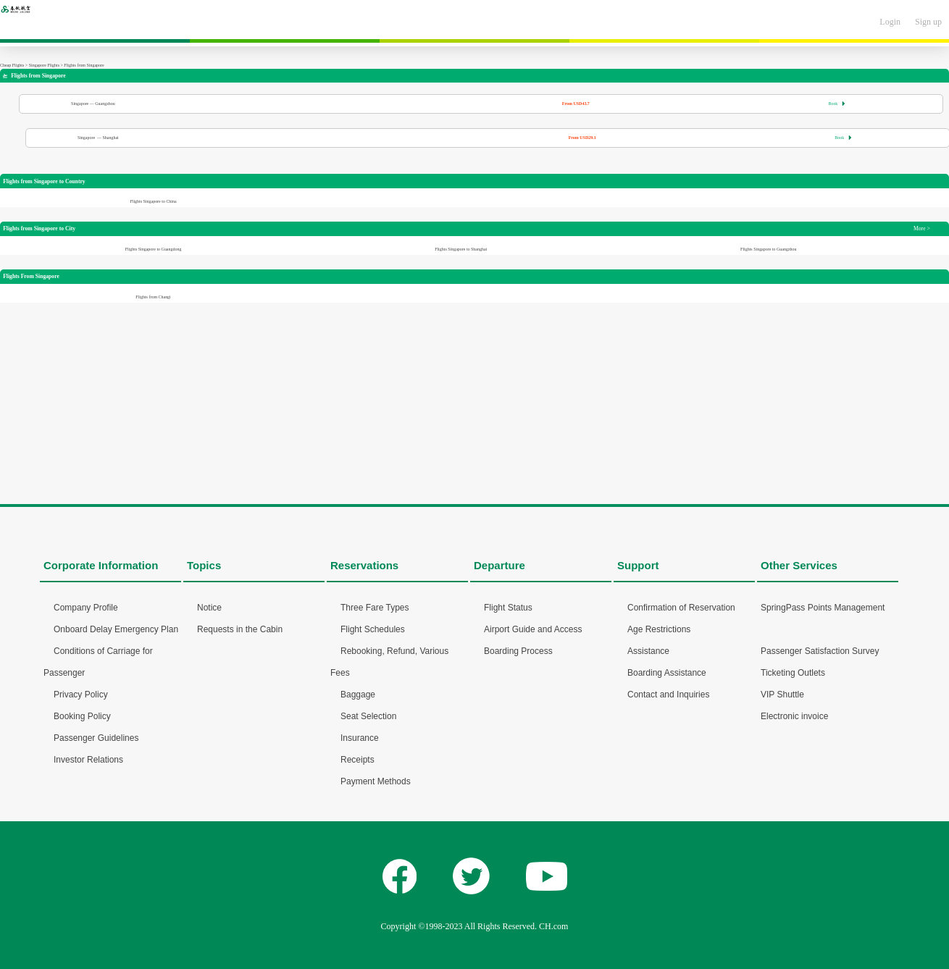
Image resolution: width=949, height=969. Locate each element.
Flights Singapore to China (153, 201)
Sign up (928, 22)
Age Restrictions (658, 629)
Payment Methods (375, 781)
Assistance (648, 651)
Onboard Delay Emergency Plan (116, 629)
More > (922, 228)
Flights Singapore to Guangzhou (768, 249)
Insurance (359, 738)
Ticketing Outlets (793, 673)
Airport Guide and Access (533, 629)
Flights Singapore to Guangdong (153, 249)
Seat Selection (368, 716)
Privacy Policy (81, 694)
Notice (209, 608)
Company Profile (86, 608)
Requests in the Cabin (240, 629)
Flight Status (508, 608)
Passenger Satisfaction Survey (820, 651)
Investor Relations (88, 760)
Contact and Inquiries (668, 694)
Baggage (357, 694)
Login (889, 22)
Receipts (357, 760)
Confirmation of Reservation (681, 608)
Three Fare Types (374, 608)
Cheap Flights (12, 65)
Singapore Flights (44, 65)
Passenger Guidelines (96, 738)
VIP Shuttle (782, 694)
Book (836, 103)
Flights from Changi (152, 297)
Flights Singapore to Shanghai (461, 249)
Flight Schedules (372, 629)
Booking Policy (82, 716)
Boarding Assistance (666, 673)
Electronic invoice (794, 716)
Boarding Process (518, 651)
